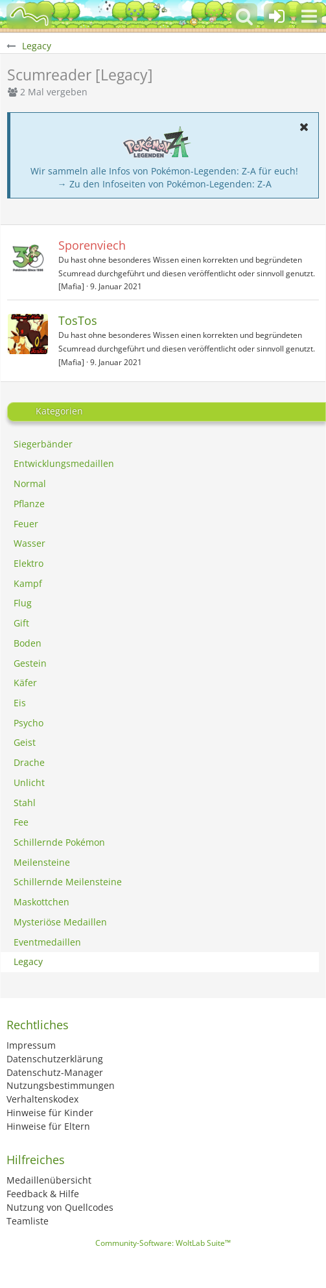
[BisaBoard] (29, 16)
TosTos (77, 320)
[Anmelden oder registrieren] (277, 16)
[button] (309, 16)
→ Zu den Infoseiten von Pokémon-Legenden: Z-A (165, 184)
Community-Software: (163, 1242)
